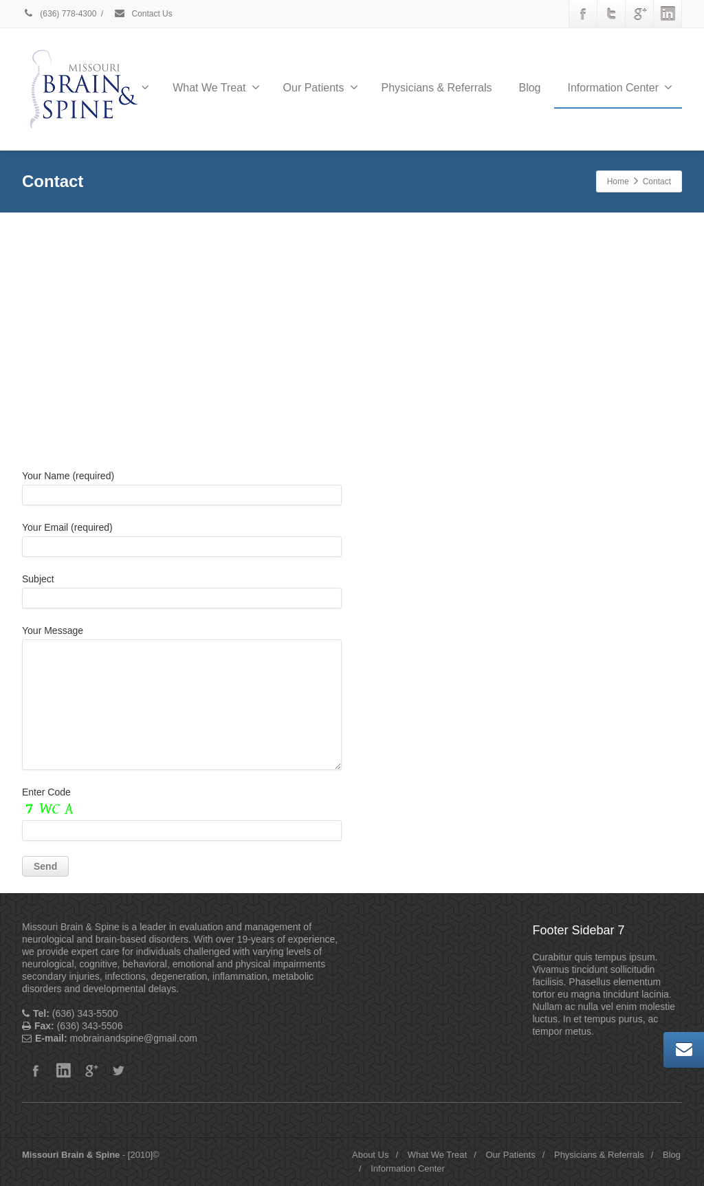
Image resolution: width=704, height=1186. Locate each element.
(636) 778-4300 (59, 14)
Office (412, 448)
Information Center (619, 87)
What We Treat (216, 87)
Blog (529, 88)
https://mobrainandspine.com (450, 696)
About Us (370, 1155)
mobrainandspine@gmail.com (460, 682)
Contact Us (143, 14)
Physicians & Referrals (437, 88)
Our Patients (320, 87)
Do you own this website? (288, 289)
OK (438, 288)
